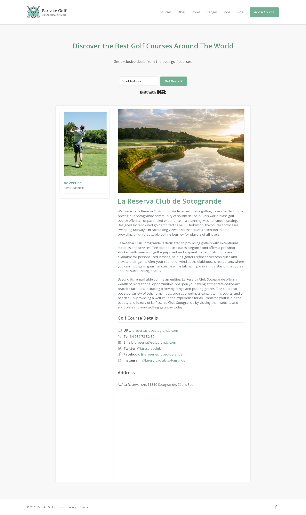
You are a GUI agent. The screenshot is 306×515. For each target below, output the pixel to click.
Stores (195, 12)
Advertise (73, 182)
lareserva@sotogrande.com (155, 342)
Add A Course (264, 12)
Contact (85, 507)
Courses (165, 12)
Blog (181, 12)
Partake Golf (45, 507)
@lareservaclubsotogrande (161, 354)
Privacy (72, 507)
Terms (60, 507)
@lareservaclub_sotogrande (163, 360)
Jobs (227, 12)
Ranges (212, 12)
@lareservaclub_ (150, 348)
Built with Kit (153, 92)
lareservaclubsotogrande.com (155, 330)
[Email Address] (138, 81)
